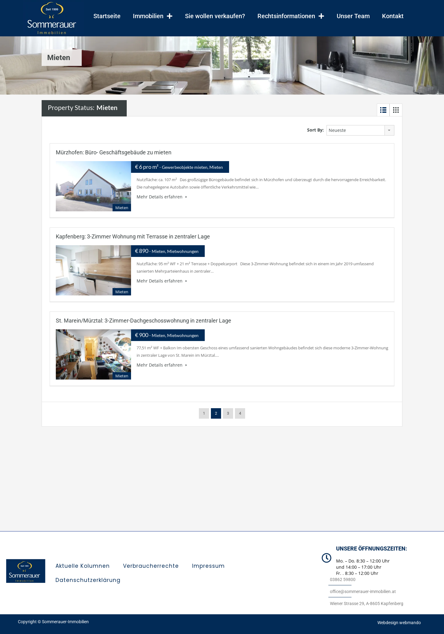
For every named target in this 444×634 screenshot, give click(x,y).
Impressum (206, 566)
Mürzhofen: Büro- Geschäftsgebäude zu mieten (113, 152)
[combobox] (360, 130)
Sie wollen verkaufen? (215, 16)
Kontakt (393, 16)
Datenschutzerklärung (87, 580)
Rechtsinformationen (290, 16)
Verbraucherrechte (150, 566)
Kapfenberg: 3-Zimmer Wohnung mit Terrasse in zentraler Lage (133, 236)
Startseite (107, 16)
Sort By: (315, 130)
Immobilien (153, 16)
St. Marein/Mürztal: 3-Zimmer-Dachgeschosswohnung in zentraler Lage (143, 320)
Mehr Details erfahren (162, 197)
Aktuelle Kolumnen (82, 566)
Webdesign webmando (399, 622)
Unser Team (353, 16)
